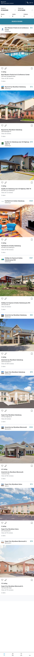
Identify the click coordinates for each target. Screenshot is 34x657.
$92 (31, 28)
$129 (31, 201)
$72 (31, 87)
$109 (31, 427)
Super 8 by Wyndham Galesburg (15, 372)
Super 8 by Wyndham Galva (13, 484)
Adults (14, 14)
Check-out (20, 8)
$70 (31, 372)
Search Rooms (17, 21)
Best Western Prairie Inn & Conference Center (15, 74)
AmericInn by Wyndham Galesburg (16, 315)
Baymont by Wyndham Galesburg (15, 87)
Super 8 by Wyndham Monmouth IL (16, 541)
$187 (31, 258)
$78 (31, 541)
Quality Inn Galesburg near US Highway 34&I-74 (16, 189)
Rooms (2, 14)
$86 (31, 315)
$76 (31, 142)
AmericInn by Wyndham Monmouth (16, 427)
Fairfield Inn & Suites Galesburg (14, 201)
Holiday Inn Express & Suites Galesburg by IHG (15, 303)
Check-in (3, 8)
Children (26, 14)
